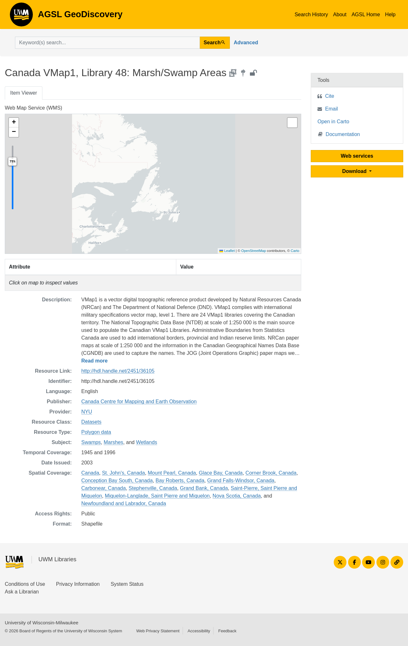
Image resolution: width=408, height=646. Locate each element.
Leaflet (227, 251)
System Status (127, 584)
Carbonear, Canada (103, 488)
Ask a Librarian (22, 591)
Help (390, 14)
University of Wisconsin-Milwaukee (41, 622)
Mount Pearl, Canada (172, 473)
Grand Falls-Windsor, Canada (240, 480)
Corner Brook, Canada (270, 473)
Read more (94, 360)
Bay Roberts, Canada (180, 480)
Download (355, 171)
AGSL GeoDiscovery (21, 17)
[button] (13, 122)
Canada (90, 473)
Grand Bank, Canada (204, 488)
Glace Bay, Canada (221, 473)
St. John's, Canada (123, 473)
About (339, 14)
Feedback (227, 630)
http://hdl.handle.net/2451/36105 (118, 371)
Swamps (91, 442)
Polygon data (96, 432)
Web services (357, 156)
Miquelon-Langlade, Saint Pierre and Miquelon (157, 496)
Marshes (113, 442)
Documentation (339, 134)
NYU (86, 411)
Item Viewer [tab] (23, 93)
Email (331, 108)
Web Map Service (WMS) (33, 108)
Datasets (91, 422)
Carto (295, 251)
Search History (311, 14)
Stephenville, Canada (153, 488)
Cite (329, 96)
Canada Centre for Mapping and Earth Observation (139, 401)
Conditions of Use (25, 584)
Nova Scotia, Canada (237, 496)
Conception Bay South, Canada (117, 480)
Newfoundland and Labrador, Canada (123, 503)
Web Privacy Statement (157, 630)
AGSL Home (366, 14)
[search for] (107, 43)
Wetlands (146, 442)
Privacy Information (78, 584)
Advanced (246, 42)
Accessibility (198, 630)
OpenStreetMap (253, 251)
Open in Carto (333, 121)
